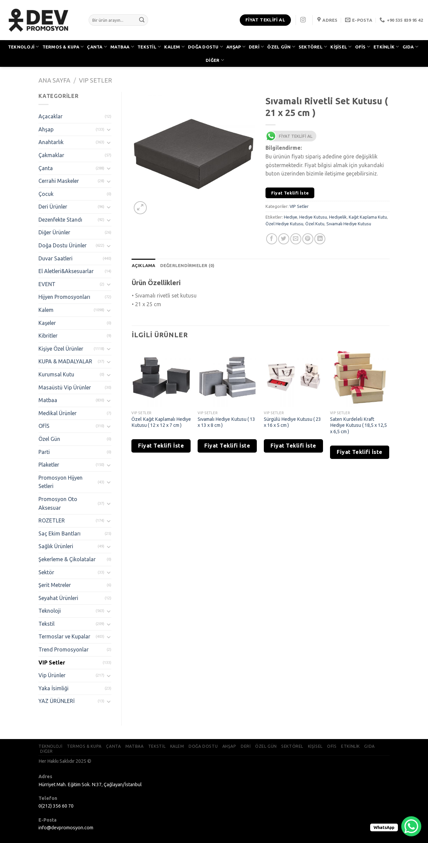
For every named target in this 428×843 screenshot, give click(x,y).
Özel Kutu (314, 223)
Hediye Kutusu (313, 217)
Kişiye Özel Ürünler (60, 349)
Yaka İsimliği (53, 688)
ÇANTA (97, 46)
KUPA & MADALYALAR (65, 361)
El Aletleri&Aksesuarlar (66, 271)
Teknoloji (49, 611)
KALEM (174, 46)
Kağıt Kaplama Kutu (368, 217)
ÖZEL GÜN (281, 46)
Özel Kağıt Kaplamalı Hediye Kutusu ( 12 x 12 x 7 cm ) (161, 422)
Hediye (290, 217)
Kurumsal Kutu (56, 374)
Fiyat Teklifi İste (290, 193)
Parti (44, 452)
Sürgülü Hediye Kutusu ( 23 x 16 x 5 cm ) (292, 422)
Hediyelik (338, 217)
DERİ (256, 46)
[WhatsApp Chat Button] (411, 826)
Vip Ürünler (52, 675)
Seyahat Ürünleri (58, 598)
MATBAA (122, 46)
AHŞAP (235, 46)
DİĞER (215, 60)
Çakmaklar (51, 155)
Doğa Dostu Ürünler (62, 245)
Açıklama (143, 265)
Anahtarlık (51, 142)
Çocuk (46, 194)
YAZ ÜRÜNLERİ (56, 701)
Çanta (45, 168)
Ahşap (46, 129)
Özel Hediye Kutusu (284, 223)
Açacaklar (50, 116)
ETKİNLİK (386, 46)
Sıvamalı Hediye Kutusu (348, 223)
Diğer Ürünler (54, 232)
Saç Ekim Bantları (59, 533)
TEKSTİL (149, 46)
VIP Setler (95, 80)
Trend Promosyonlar (63, 649)
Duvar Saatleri (55, 258)
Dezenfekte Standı (60, 220)
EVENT (47, 284)
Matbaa (47, 400)
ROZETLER (51, 520)
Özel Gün (49, 439)
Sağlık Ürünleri (55, 546)
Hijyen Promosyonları (64, 297)
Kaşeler (47, 323)
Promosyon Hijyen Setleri (60, 482)
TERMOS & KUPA (63, 46)
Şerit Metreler (54, 585)
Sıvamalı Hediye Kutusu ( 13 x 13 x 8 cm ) (226, 422)
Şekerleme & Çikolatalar (67, 559)
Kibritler (48, 336)
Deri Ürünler (52, 207)
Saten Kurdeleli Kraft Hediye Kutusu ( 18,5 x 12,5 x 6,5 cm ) (358, 425)
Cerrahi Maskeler (58, 181)
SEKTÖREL (313, 46)
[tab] (143, 265)
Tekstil (46, 624)
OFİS (362, 46)
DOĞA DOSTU (205, 46)
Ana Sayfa (54, 80)
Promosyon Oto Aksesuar (57, 503)
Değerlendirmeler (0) (187, 265)
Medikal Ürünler (57, 413)
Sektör (46, 572)
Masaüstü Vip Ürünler (64, 387)
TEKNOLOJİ (23, 46)
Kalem (46, 310)
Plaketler (48, 465)
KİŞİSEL (340, 46)
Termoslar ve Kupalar (64, 636)
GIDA (410, 46)
